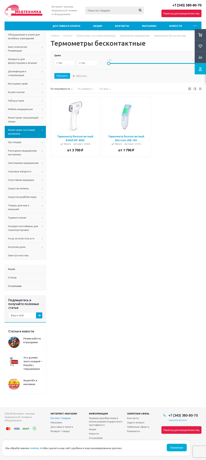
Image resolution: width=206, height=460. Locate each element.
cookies (34, 448)
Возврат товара (60, 431)
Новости (175, 26)
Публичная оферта (138, 426)
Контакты (122, 26)
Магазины (149, 26)
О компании (96, 438)
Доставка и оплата (66, 26)
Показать (62, 75)
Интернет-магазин (64, 413)
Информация (98, 413)
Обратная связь (138, 413)
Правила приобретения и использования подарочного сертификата (105, 421)
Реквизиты (133, 431)
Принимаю (176, 447)
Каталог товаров (61, 418)
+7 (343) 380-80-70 (186, 5)
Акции (97, 26)
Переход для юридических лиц (181, 13)
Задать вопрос (135, 422)
